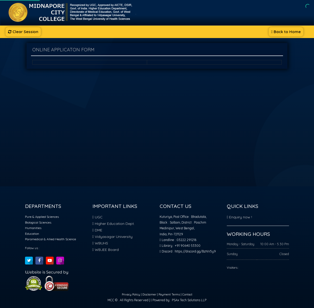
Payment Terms (169, 294)
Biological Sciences (38, 222)
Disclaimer (149, 294)
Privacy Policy (131, 294)
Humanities (33, 228)
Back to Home (286, 31)
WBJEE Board (105, 249)
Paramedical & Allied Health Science (50, 239)
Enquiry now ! (239, 217)
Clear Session (23, 31)
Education (32, 234)
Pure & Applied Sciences (42, 217)
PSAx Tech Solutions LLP (189, 300)
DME (97, 230)
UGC (97, 217)
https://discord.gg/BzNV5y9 (195, 251)
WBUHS (100, 243)
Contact (187, 294)
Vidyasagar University (112, 236)
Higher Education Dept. (113, 223)
